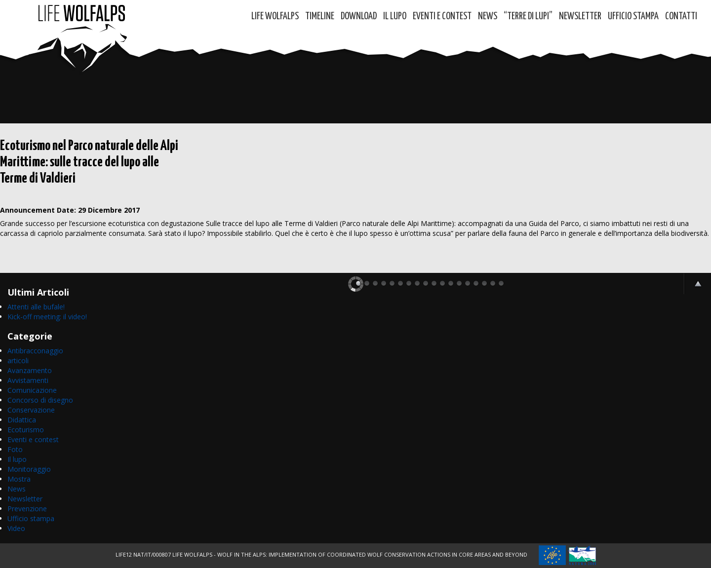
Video (16, 528)
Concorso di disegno (40, 400)
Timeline (319, 16)
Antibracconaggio (35, 350)
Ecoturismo (25, 429)
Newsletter (580, 16)
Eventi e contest (442, 16)
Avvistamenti (27, 380)
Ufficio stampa (30, 518)
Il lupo (17, 459)
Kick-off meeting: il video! (47, 316)
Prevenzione (27, 508)
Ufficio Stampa (633, 16)
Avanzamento (29, 370)
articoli (18, 360)
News (487, 16)
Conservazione (31, 410)
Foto (15, 449)
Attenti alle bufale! (36, 306)
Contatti (681, 16)
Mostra (19, 479)
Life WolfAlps (275, 16)
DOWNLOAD (359, 16)
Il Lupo (394, 16)
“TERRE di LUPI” (528, 16)
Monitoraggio (29, 469)
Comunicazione (32, 390)
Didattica (21, 419)
